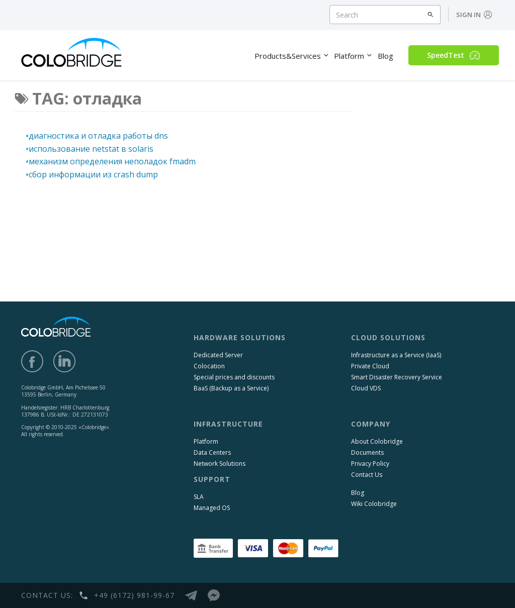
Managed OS (212, 507)
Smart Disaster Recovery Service (396, 377)
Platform (206, 441)
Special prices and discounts (234, 377)
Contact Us (366, 474)
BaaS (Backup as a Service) (231, 388)
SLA (199, 496)
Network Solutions (219, 463)
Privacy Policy (370, 463)
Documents (367, 452)
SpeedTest (453, 55)
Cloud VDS (366, 388)
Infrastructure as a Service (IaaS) (396, 355)
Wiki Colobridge (374, 503)
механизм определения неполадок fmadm (112, 161)
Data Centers (212, 452)
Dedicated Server (218, 355)
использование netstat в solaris (91, 148)
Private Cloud (370, 366)
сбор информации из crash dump (93, 174)
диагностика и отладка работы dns (98, 135)
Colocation (209, 366)
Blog (357, 492)
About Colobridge (377, 441)
